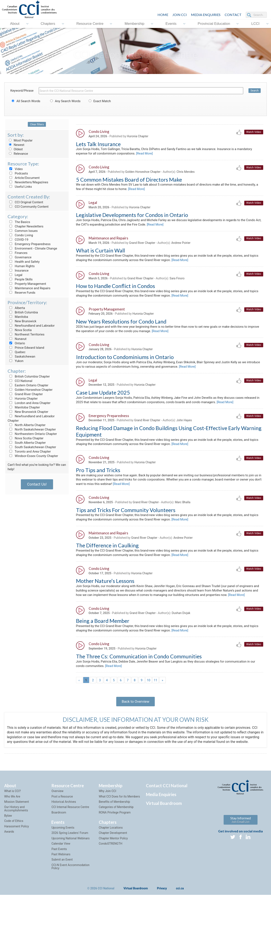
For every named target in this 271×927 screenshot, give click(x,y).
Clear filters (37, 124)
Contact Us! (37, 484)
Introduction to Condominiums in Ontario (125, 363)
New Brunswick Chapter (28, 412)
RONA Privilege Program (115, 835)
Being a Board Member (102, 639)
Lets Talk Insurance (98, 144)
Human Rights (21, 266)
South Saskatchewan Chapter (32, 447)
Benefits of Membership (114, 824)
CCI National (20, 381)
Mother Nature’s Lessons (105, 594)
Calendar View (60, 866)
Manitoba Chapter (24, 407)
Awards (9, 854)
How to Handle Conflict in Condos (115, 290)
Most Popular (20, 140)
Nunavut (17, 339)
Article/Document (24, 178)
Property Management (27, 284)
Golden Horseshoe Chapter (30, 390)
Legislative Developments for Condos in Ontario (132, 217)
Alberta (16, 308)
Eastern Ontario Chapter (28, 385)
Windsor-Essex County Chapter (33, 456)
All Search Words (25, 101)
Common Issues (22, 231)
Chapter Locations (111, 850)
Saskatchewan (21, 356)
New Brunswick (22, 321)
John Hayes (184, 428)
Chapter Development (113, 855)
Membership (134, 24)
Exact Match (99, 101)
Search (254, 90)
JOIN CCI (179, 15)
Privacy (162, 910)
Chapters (48, 24)
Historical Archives (63, 824)
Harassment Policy (16, 848)
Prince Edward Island (26, 348)
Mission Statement (16, 824)
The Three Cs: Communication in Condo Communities (139, 676)
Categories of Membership (116, 829)
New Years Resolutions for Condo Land (121, 327)
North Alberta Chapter (26, 425)
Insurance (18, 270)
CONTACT (233, 15)
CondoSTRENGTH (110, 866)
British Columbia (23, 312)
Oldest (15, 149)
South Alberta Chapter (27, 443)
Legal (15, 275)
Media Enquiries (205, 15)
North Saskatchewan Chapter (32, 429)
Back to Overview (135, 723)
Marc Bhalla (183, 513)
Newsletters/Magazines (28, 182)
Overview (57, 813)
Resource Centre (90, 24)
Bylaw (8, 838)
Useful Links (20, 187)
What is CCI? (12, 813)
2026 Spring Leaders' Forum (69, 855)
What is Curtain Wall (100, 254)
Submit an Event (62, 882)
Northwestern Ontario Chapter (32, 434)
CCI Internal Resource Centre (70, 829)
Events (171, 24)
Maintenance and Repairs (29, 288)
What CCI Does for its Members (119, 818)
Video (15, 169)
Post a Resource (62, 818)
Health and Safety (24, 262)
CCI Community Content (28, 207)
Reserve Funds (21, 292)
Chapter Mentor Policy (113, 860)
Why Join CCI (107, 813)
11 (156, 701)
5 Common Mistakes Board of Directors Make (129, 181)
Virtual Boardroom (164, 825)
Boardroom (58, 835)
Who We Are (12, 818)
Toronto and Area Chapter (29, 451)
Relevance (18, 154)
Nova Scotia (20, 330)
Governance (19, 257)
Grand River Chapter (25, 394)
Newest (16, 145)
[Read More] (167, 154)
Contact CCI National (166, 808)
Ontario (16, 343)
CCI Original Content (25, 202)
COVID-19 (18, 240)
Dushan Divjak (181, 632)
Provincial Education (214, 24)
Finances (17, 253)
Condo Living (20, 235)
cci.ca (180, 910)
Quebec (16, 352)
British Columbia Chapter (29, 376)
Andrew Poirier (181, 246)
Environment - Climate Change (32, 248)
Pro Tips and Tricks (98, 479)
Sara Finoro (177, 282)
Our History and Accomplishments (16, 831)
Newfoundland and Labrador (31, 325)
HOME (163, 15)
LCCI (255, 24)
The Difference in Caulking (107, 557)
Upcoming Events (62, 850)
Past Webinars (60, 876)
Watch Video (253, 132)
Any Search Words (64, 101)
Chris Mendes (186, 173)
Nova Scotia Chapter (25, 438)
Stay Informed (240, 842)
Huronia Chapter (23, 398)
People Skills (20, 279)
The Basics (19, 222)
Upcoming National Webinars (70, 860)
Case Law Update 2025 (103, 400)
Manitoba (18, 317)
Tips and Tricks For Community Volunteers (125, 521)
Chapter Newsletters (25, 226)
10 (149, 701)
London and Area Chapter (29, 403)
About (14, 24)
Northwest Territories (26, 334)
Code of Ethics (13, 843)
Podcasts (18, 173)
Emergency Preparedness (29, 244)
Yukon (15, 361)
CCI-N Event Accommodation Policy (70, 889)
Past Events (59, 871)
